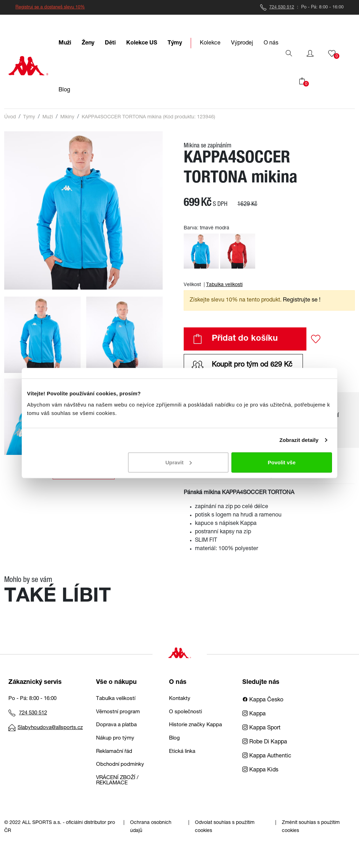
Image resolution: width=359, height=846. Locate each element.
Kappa (254, 714)
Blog (174, 738)
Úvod (10, 117)
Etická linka (182, 751)
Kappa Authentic (266, 756)
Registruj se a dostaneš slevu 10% (50, 7)
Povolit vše (282, 462)
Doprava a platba (116, 725)
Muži (47, 117)
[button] (310, 53)
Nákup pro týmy (115, 738)
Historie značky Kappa (195, 725)
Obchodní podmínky (120, 764)
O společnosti (185, 712)
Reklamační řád (114, 751)
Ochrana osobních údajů (150, 827)
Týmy (29, 117)
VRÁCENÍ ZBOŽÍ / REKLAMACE (117, 780)
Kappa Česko (262, 700)
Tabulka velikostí (224, 285)
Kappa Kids (260, 770)
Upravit (178, 462)
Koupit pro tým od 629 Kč (242, 365)
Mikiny (67, 117)
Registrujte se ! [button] (301, 300)
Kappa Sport (261, 728)
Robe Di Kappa (264, 742)
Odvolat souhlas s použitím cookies (225, 827)
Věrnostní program (118, 712)
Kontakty (179, 698)
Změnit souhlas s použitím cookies (311, 827)
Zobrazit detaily (299, 440)
